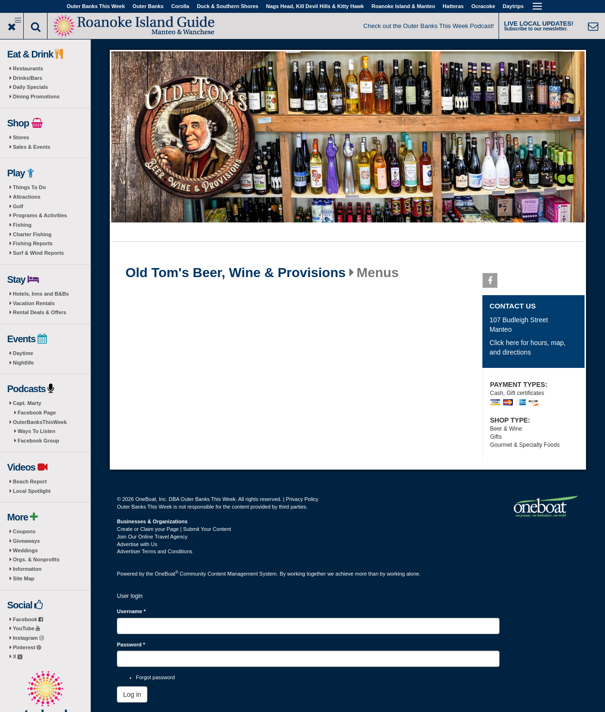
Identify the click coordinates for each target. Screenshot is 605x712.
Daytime (23, 353)
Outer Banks (148, 6)
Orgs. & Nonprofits (36, 559)
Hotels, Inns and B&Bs (41, 294)
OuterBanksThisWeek (40, 422)
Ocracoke (483, 6)
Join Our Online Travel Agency (152, 536)
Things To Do (29, 187)
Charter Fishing (32, 234)
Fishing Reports (33, 243)
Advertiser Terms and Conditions (154, 551)
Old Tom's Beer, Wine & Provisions (235, 273)
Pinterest (27, 647)
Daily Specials (30, 87)
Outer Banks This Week (96, 6)
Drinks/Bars (27, 78)
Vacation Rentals (34, 303)
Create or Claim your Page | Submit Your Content (174, 529)
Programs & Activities (40, 215)
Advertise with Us (137, 544)
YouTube (26, 628)
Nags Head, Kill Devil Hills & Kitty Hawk (315, 6)
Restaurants (28, 68)
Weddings (25, 550)
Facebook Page (37, 412)
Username (131, 611)
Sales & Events (31, 147)
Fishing (22, 225)
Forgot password (155, 677)
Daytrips (513, 6)
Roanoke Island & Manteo (403, 6)
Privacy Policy (302, 499)
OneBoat (167, 574)
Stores (21, 137)
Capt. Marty (27, 403)
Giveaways (26, 541)
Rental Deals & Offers (39, 312)
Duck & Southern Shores (228, 6)
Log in (132, 694)
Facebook (28, 619)
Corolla (180, 6)
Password (131, 644)
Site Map (23, 578)
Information (27, 569)
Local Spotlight (31, 491)
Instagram (28, 638)
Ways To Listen (36, 431)
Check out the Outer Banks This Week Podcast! (429, 25)
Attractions (26, 197)
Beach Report (30, 481)
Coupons (24, 531)
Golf (18, 206)
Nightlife (23, 363)
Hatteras (453, 6)
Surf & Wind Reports (38, 253)
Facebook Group (38, 440)
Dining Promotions (36, 96)
